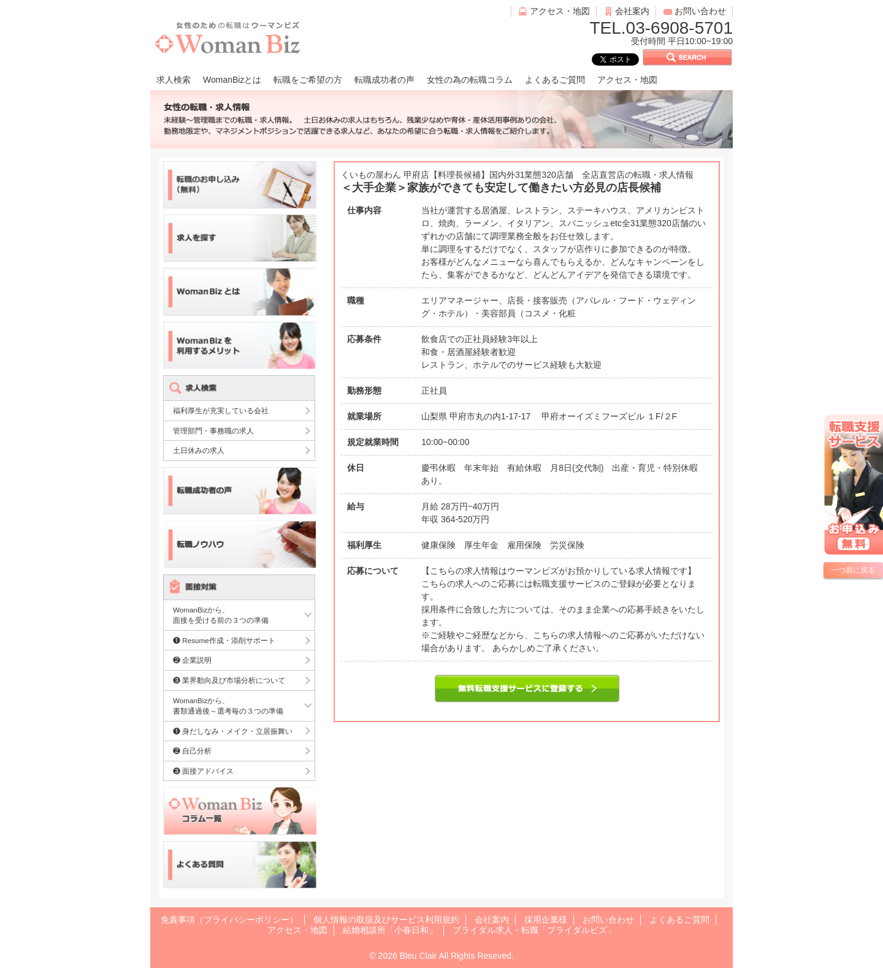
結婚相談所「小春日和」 (390, 930)
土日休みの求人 (198, 450)
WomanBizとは (232, 80)
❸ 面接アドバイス (203, 771)
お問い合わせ (700, 11)
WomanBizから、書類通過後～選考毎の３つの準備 (228, 705)
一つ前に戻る (853, 570)
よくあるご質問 (555, 80)
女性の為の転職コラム (470, 80)
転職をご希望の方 (307, 80)
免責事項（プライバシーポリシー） (229, 919)
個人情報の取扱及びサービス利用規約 (386, 919)
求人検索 (173, 80)
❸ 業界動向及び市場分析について (229, 680)
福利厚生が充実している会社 (221, 410)
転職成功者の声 (384, 80)
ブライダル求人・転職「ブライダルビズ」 (534, 930)
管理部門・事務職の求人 (213, 431)
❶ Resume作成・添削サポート (224, 640)
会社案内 (632, 11)
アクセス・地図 (560, 11)
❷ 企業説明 (192, 660)
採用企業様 (545, 919)
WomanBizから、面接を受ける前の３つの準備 (221, 615)
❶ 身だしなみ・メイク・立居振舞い (232, 731)
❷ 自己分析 (192, 751)
